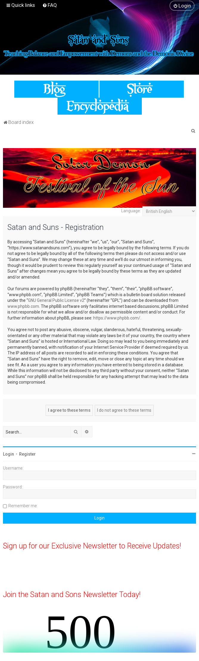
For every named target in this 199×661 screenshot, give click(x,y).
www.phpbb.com (23, 306)
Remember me (22, 505)
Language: (131, 210)
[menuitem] (49, 5)
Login (8, 454)
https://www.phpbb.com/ (116, 318)
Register (27, 454)
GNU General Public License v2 (56, 300)
